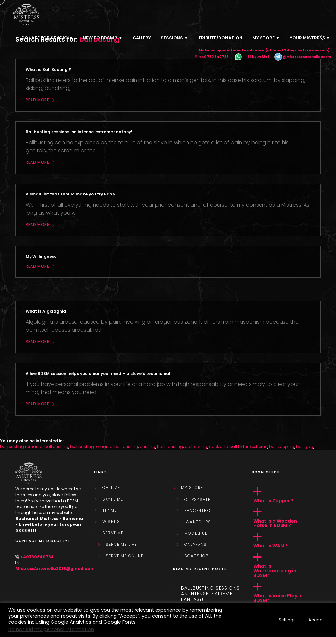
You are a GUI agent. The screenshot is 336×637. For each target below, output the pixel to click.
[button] (286, 495)
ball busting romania (21, 446)
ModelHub (196, 533)
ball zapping (281, 446)
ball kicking (196, 446)
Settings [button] (287, 620)
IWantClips (197, 522)
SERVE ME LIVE (121, 544)
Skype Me (112, 499)
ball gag (304, 446)
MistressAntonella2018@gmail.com (55, 568)
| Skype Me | (258, 56)
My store (192, 487)
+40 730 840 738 (214, 56)
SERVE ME (113, 533)
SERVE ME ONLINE (124, 556)
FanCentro (197, 510)
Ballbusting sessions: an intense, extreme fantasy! (211, 594)
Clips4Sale (197, 499)
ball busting (56, 446)
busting (147, 446)
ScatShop (196, 556)
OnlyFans (195, 544)
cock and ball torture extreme (238, 446)
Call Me (111, 487)
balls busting (170, 446)
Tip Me (109, 510)
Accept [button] (316, 620)
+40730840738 (36, 557)
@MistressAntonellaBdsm (302, 56)
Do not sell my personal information (51, 629)
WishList (112, 521)
